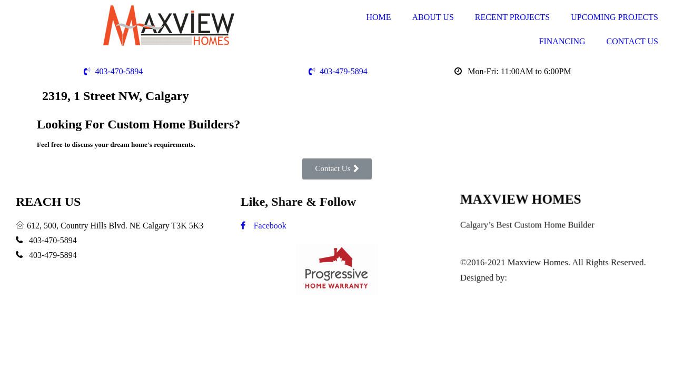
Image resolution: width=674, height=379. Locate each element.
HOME (378, 17)
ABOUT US (433, 17)
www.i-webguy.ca (541, 277)
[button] (336, 168)
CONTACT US (632, 41)
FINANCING (562, 41)
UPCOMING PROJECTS (614, 17)
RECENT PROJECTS (512, 17)
